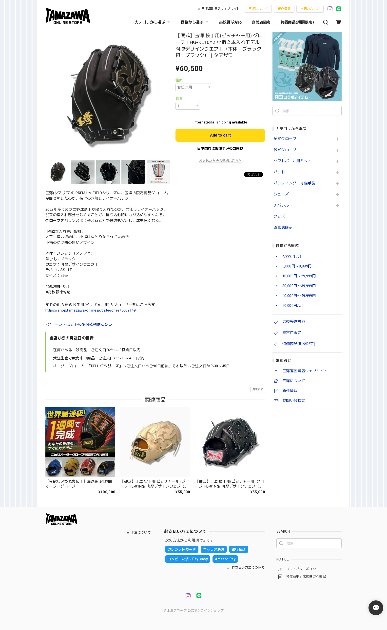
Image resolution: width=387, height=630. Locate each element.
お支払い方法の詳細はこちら (220, 161)
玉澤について (258, 9)
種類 (179, 80)
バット (279, 172)
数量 (179, 99)
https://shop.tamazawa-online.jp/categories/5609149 (90, 310)
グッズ (279, 216)
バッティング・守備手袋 (294, 183)
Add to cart (220, 135)
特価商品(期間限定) (297, 22)
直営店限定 (261, 22)
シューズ (281, 194)
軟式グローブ (285, 150)
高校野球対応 (230, 22)
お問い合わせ (310, 9)
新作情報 (284, 9)
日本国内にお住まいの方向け (220, 148)
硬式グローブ (285, 139)
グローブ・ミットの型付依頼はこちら (80, 324)
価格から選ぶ (195, 22)
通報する (257, 389)
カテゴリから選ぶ (153, 22)
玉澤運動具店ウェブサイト (220, 9)
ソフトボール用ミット (292, 161)
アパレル (281, 205)
